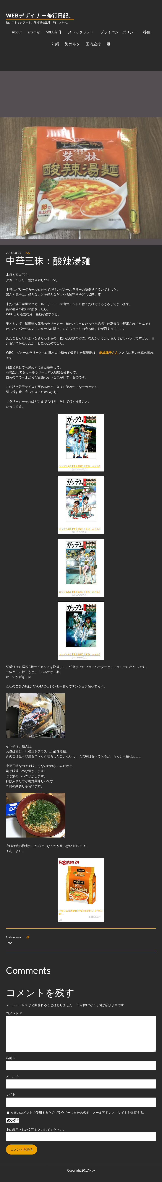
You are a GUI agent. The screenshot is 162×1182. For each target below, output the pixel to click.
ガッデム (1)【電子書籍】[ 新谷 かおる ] (79, 466)
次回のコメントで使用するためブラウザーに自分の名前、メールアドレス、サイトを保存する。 (78, 1112)
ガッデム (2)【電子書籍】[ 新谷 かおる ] (79, 529)
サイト (10, 1094)
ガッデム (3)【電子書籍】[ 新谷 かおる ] (79, 591)
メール (12, 1076)
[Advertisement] (81, 79)
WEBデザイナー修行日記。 (40, 15)
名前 (11, 1058)
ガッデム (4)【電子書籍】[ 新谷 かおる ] (79, 654)
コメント (14, 1013)
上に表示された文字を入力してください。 (36, 1129)
